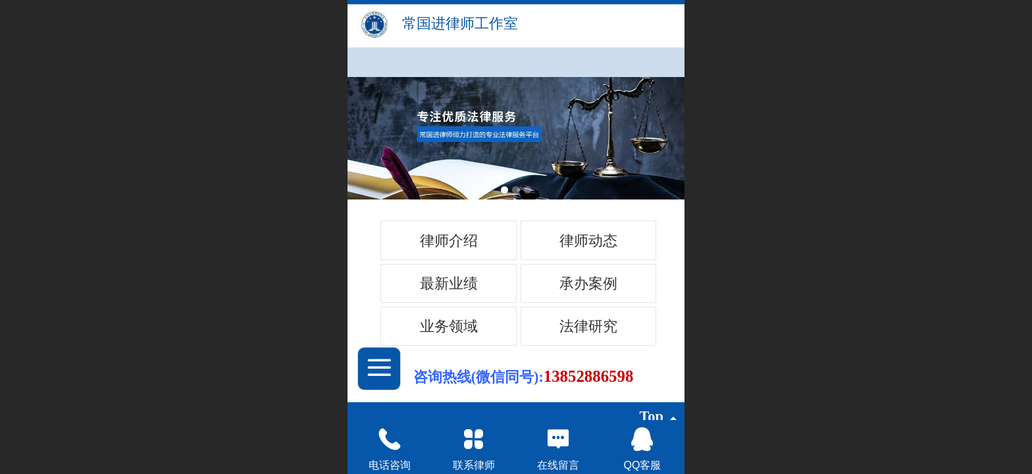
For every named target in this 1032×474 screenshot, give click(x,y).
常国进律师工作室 (460, 23)
